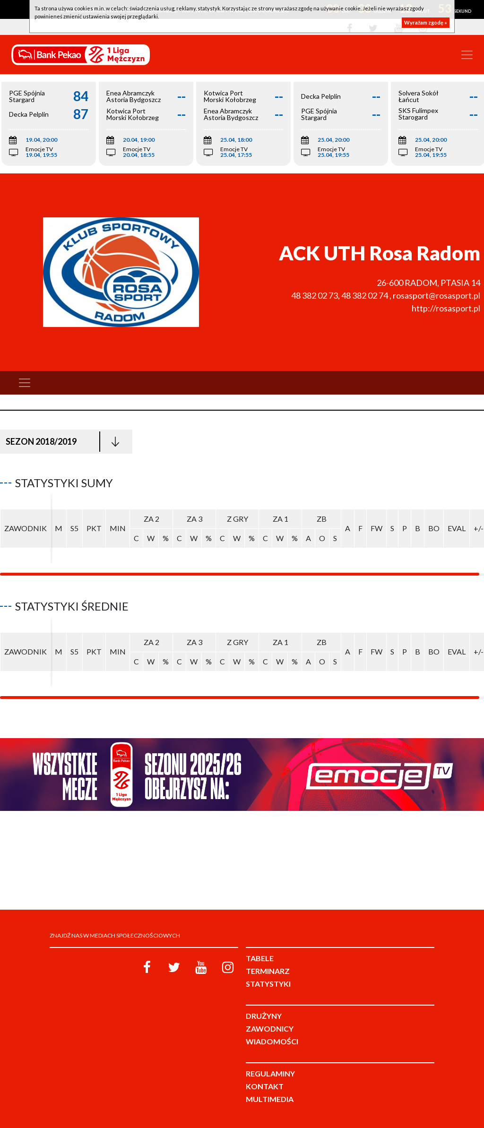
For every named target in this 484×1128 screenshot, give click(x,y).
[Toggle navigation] (467, 54)
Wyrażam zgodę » (425, 22)
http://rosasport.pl (446, 308)
